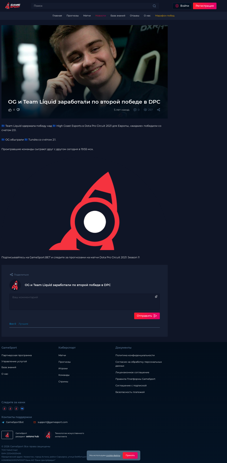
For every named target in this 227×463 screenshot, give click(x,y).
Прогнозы (64, 361)
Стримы (63, 381)
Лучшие (23, 323)
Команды (63, 375)
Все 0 (12, 323)
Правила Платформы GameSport (135, 378)
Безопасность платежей (130, 392)
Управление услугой (14, 361)
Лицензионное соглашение (132, 372)
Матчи (62, 355)
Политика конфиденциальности (135, 355)
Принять (130, 455)
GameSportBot (15, 422)
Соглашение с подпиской (131, 385)
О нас (4, 373)
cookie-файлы (113, 455)
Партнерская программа (16, 355)
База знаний (8, 367)
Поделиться (21, 274)
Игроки (63, 368)
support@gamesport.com (53, 422)
